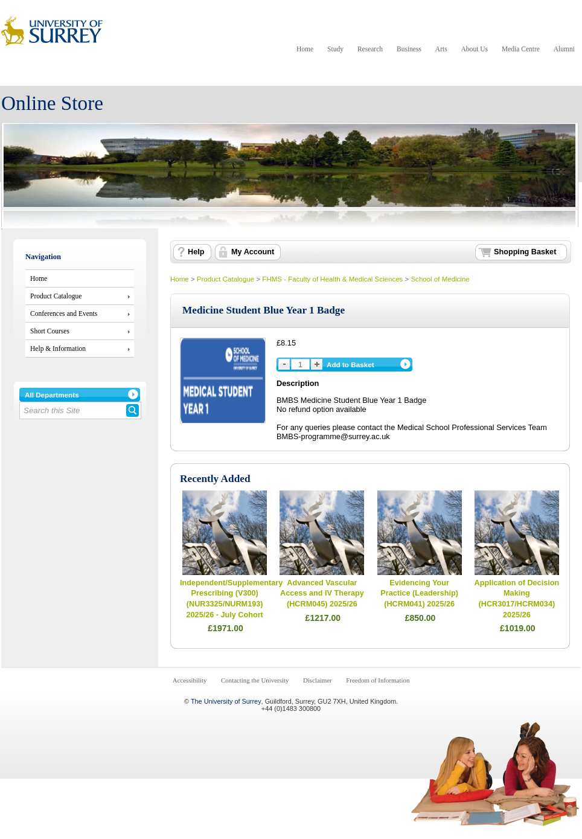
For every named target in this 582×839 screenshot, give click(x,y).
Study (335, 49)
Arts (441, 49)
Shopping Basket (525, 252)
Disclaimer (317, 680)
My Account (252, 252)
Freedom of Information (377, 680)
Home (304, 49)
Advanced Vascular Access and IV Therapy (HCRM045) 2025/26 (322, 593)
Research (370, 49)
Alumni (564, 49)
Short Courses (49, 331)
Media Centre (521, 49)
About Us (474, 49)
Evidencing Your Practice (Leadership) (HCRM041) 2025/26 (419, 593)
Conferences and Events (63, 313)
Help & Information (58, 348)
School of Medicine (440, 279)
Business (409, 49)
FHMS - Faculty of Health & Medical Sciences (332, 279)
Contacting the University (255, 680)
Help (196, 252)
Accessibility (190, 680)
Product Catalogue (56, 296)
